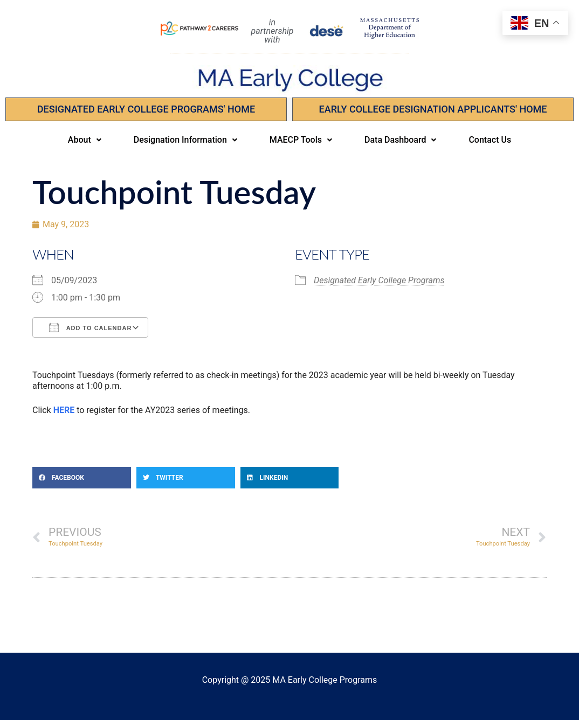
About (84, 140)
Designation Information (185, 140)
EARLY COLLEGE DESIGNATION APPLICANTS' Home (433, 109)
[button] (85, 140)
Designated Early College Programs (379, 280)
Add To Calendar (90, 327)
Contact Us (489, 140)
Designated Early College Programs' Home (146, 109)
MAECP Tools (301, 140)
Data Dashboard (400, 140)
